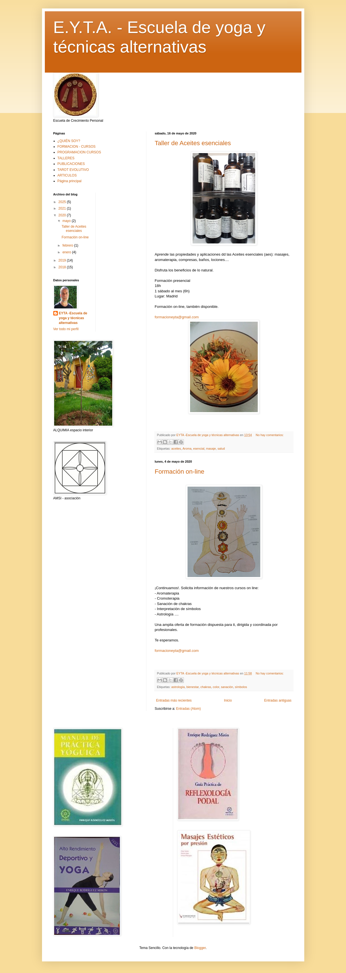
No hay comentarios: (270, 435)
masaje (211, 448)
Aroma (186, 448)
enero (67, 252)
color (216, 687)
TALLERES (66, 158)
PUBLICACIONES (71, 164)
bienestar (192, 687)
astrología (178, 687)
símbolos (241, 687)
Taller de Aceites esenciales (193, 143)
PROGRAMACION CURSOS (79, 152)
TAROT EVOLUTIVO (73, 170)
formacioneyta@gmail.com (177, 317)
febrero (68, 245)
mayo (67, 221)
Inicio (228, 700)
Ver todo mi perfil (66, 329)
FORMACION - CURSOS (77, 147)
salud (221, 448)
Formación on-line (179, 471)
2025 (62, 202)
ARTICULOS (67, 175)
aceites (176, 448)
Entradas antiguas (278, 700)
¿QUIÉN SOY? (69, 141)
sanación (227, 687)
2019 (62, 260)
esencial (198, 448)
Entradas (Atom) (188, 709)
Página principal (69, 181)
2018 (62, 267)
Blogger (200, 948)
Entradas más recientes (174, 700)
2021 (62, 208)
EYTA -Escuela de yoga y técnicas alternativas (73, 318)
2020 (62, 215)
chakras (205, 687)
